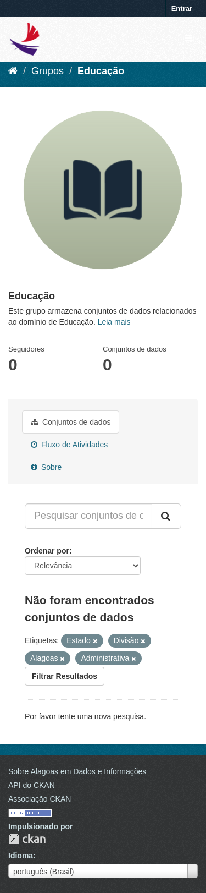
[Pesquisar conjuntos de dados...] (88, 516)
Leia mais (114, 321)
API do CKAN (31, 785)
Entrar (181, 8)
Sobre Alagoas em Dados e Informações (77, 771)
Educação (100, 70)
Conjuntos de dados (70, 422)
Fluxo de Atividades (69, 444)
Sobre (46, 467)
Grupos (47, 70)
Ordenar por (47, 550)
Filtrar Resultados (64, 676)
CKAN (27, 839)
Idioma (20, 855)
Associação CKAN (39, 799)
